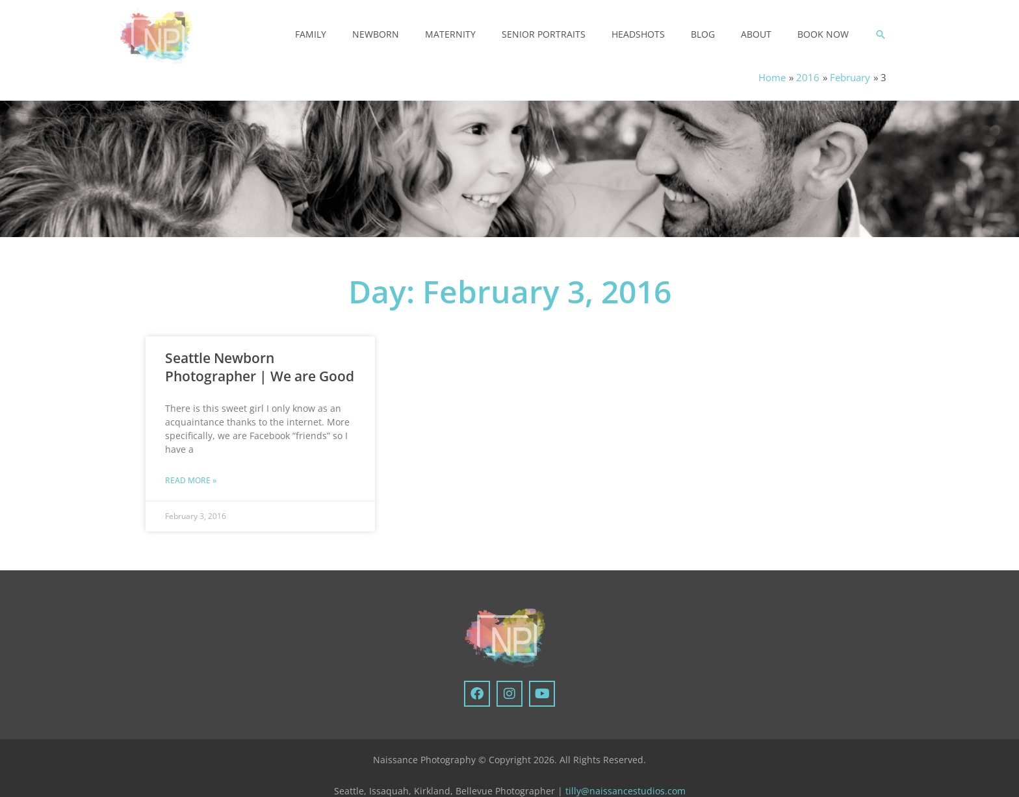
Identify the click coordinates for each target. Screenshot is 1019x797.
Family (310, 34)
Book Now (823, 34)
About (756, 34)
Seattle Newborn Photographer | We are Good (259, 367)
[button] (880, 34)
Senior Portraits (544, 34)
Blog (703, 34)
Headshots (638, 34)
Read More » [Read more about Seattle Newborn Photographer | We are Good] (190, 481)
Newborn (375, 34)
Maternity (450, 34)
